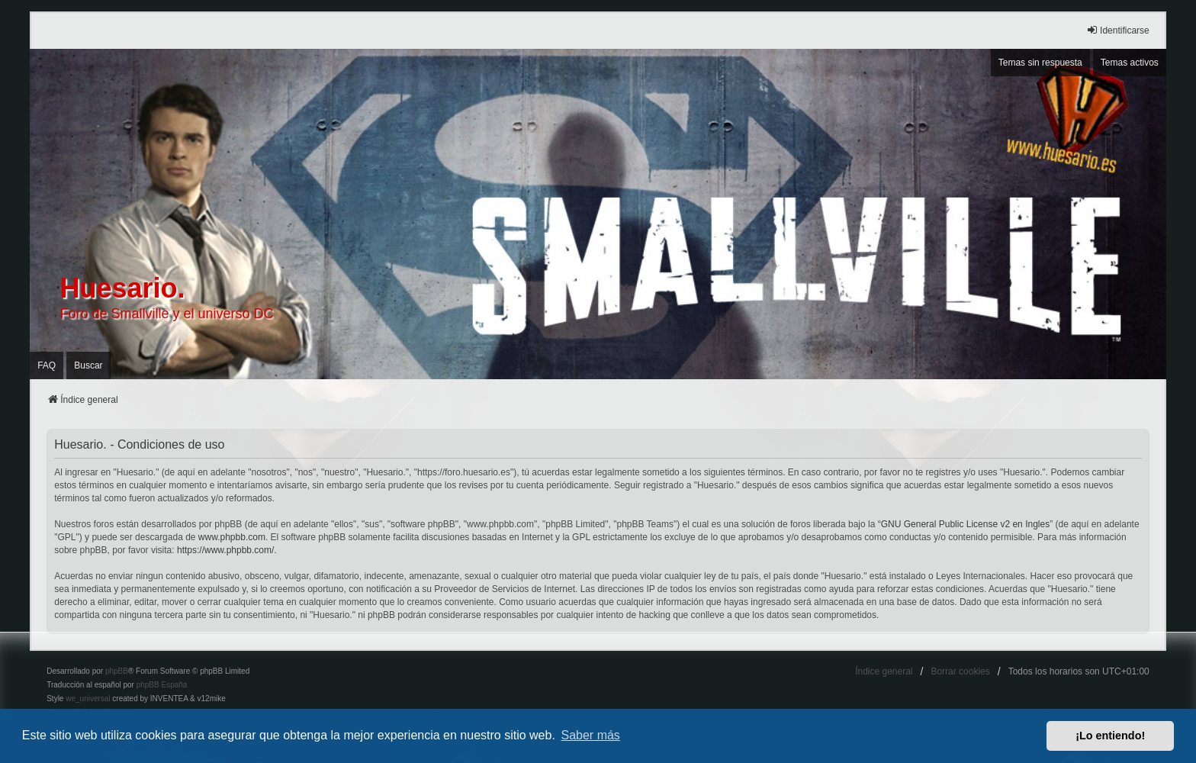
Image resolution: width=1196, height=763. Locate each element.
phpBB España (162, 685)
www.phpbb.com (231, 537)
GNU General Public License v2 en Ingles (965, 524)
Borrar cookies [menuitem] (960, 671)
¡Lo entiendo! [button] (1110, 735)
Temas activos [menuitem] (1130, 62)
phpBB (116, 671)
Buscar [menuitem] (88, 365)
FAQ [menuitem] (46, 365)
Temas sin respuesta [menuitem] (1040, 62)
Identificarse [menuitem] (1117, 30)
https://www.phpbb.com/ (225, 550)
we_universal (88, 698)
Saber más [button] (590, 735)
